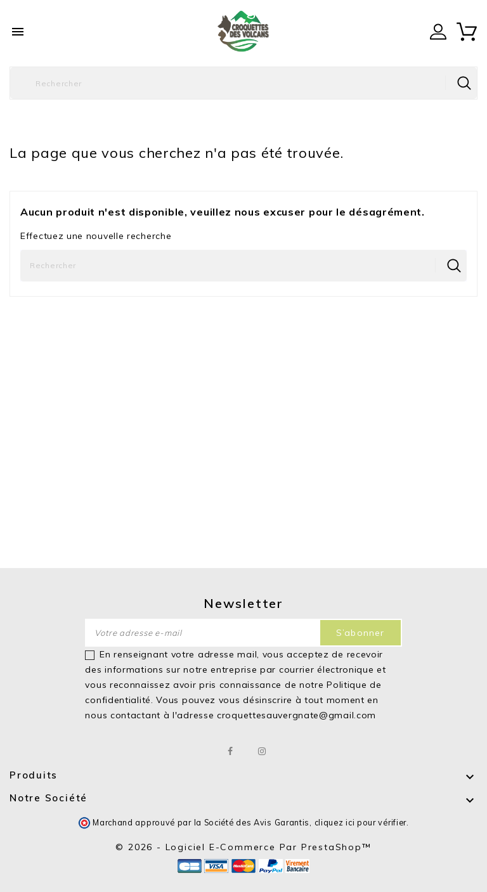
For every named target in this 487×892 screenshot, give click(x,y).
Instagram (262, 751)
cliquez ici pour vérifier (361, 822)
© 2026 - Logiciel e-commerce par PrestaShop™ (243, 847)
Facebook (231, 751)
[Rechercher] (243, 83)
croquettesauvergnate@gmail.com (296, 715)
